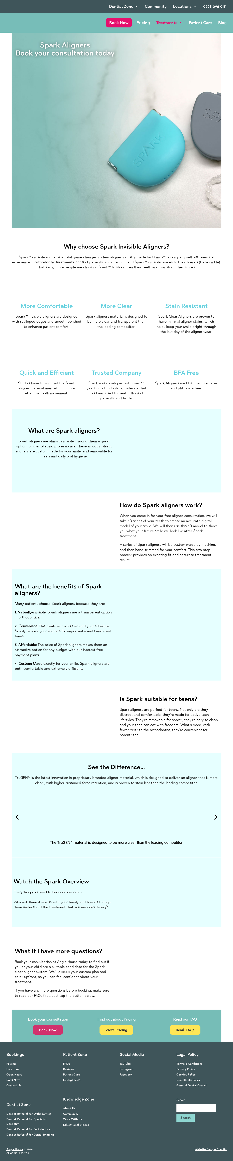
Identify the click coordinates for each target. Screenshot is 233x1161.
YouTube (125, 1063)
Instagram (126, 1069)
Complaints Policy (188, 1080)
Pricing (143, 22)
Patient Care (200, 22)
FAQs (66, 1063)
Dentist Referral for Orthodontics (28, 1114)
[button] (17, 816)
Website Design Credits (211, 1149)
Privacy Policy (185, 1069)
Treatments (169, 22)
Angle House (14, 1149)
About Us (69, 1108)
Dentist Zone (123, 6)
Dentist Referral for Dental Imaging (30, 1134)
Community (156, 6)
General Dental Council (191, 1085)
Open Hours (14, 1074)
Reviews (68, 1069)
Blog (222, 22)
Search (180, 1100)
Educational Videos (76, 1125)
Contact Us (13, 1085)
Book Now (118, 22)
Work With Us (72, 1119)
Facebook (126, 1074)
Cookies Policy (186, 1074)
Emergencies (71, 1080)
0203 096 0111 (215, 6)
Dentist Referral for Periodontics (28, 1129)
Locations (185, 6)
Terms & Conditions (189, 1063)
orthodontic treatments (54, 262)
